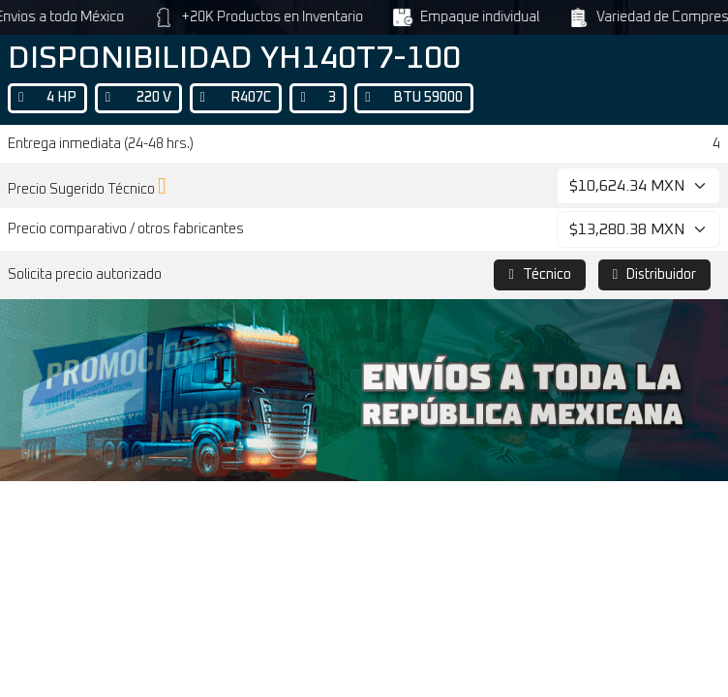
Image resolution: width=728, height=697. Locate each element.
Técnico (539, 274)
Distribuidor (654, 274)
